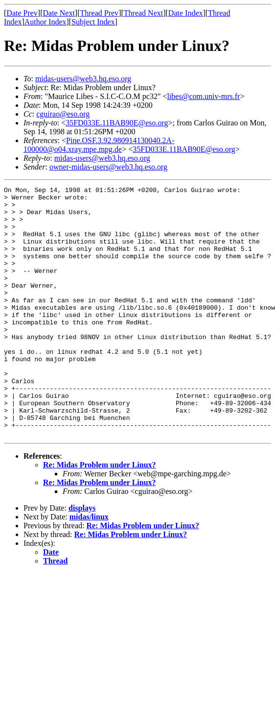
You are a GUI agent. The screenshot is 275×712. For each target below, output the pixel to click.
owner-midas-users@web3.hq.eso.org (108, 167)
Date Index (185, 13)
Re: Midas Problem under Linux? (99, 515)
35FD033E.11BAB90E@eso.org (117, 123)
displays (82, 558)
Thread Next (143, 13)
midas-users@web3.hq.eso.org (83, 78)
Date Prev (22, 13)
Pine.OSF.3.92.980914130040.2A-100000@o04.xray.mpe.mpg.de (98, 144)
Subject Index (93, 22)
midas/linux (89, 567)
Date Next (59, 13)
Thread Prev (99, 13)
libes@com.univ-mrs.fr (203, 96)
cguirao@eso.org (63, 114)
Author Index (45, 22)
